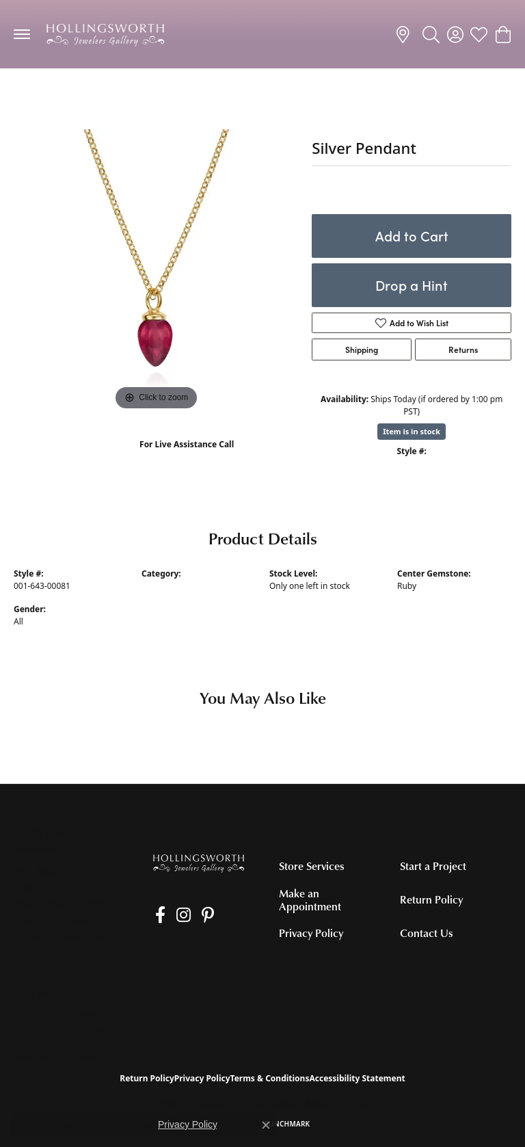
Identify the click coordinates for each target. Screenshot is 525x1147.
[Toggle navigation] (22, 34)
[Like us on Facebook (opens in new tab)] (156, 915)
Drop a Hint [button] (411, 285)
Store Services (312, 865)
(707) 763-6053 (187, 458)
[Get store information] (59, 937)
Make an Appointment (310, 900)
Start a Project (433, 865)
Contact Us (426, 932)
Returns (463, 349)
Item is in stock (411, 431)
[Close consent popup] (266, 1125)
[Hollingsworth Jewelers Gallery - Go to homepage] (198, 862)
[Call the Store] (53, 919)
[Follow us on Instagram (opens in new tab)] (175, 915)
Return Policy (431, 899)
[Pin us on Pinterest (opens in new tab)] (195, 915)
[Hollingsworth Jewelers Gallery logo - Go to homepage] (105, 34)
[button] (431, 34)
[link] (405, 34)
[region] (156, 271)
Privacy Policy (311, 932)
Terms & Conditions (270, 1078)
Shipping (361, 349)
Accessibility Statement (357, 1078)
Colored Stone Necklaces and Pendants (103, 95)
